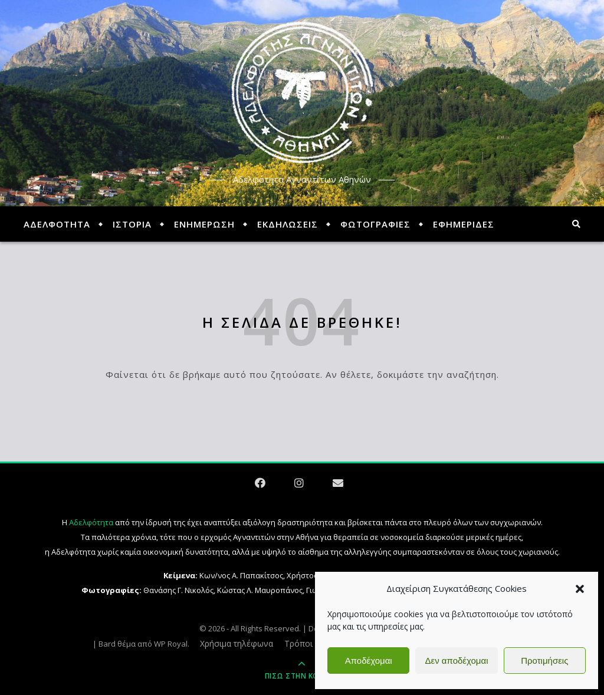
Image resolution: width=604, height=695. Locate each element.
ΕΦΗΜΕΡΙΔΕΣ (463, 224)
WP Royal (171, 643)
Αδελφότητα (91, 522)
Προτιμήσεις (544, 661)
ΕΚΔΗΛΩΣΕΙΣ (287, 224)
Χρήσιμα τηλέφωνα (236, 643)
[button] (580, 589)
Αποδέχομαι (368, 661)
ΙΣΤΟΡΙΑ (132, 224)
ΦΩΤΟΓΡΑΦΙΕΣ (375, 224)
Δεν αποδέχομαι (456, 661)
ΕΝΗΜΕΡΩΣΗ (204, 224)
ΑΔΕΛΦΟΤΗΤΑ (57, 224)
